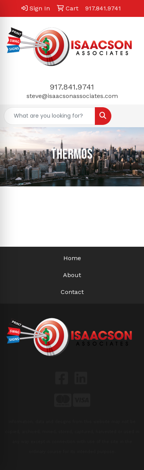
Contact (72, 292)
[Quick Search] (49, 116)
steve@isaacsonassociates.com (72, 96)
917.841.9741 (72, 86)
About (72, 275)
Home (72, 258)
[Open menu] (128, 116)
